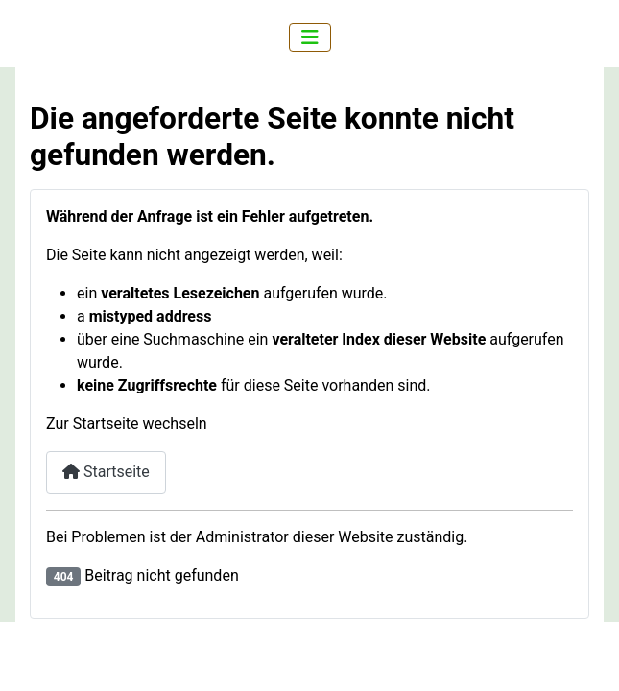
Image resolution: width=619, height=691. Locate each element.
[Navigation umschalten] (310, 37)
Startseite (106, 472)
